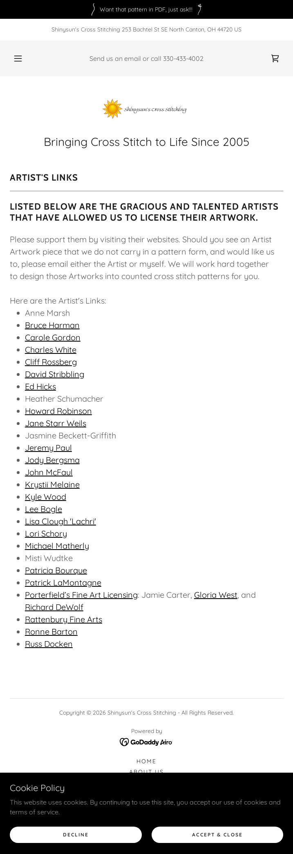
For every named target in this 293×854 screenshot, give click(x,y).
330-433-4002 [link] (183, 58)
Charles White (50, 349)
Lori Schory (46, 533)
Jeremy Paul (48, 448)
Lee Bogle (43, 509)
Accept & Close (217, 835)
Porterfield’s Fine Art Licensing (81, 595)
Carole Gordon (53, 337)
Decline (75, 835)
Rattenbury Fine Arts (63, 619)
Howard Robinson (58, 411)
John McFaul (49, 472)
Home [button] (146, 761)
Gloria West (215, 595)
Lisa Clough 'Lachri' (60, 521)
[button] (22, 58)
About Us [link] (146, 772)
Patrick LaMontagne (63, 582)
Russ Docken (49, 644)
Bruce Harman (52, 325)
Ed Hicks (40, 386)
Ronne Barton (51, 631)
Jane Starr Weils (55, 423)
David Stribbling (54, 374)
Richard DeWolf (54, 607)
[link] (275, 58)
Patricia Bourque (56, 570)
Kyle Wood (45, 497)
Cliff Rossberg (51, 362)
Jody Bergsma (52, 460)
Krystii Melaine (52, 484)
